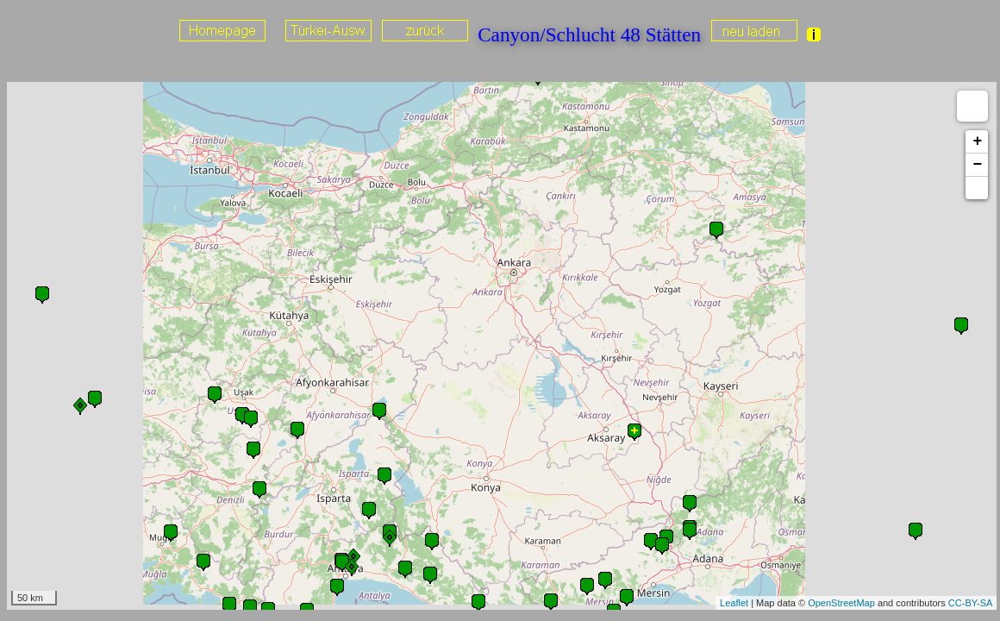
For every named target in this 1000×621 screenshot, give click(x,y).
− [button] (977, 164)
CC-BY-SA (970, 603)
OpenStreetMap (841, 603)
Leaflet (734, 603)
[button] (977, 188)
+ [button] (977, 141)
